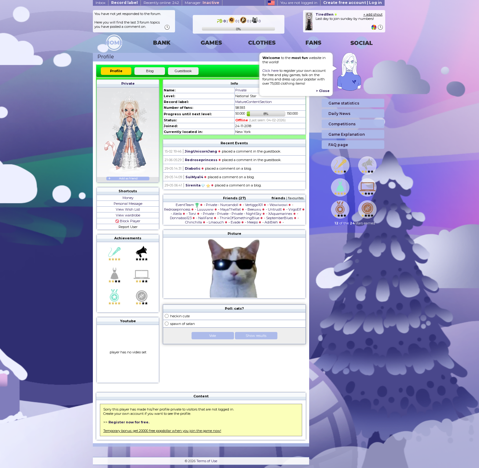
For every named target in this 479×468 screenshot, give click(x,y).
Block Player (127, 221)
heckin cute (180, 316)
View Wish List (128, 209)
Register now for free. (128, 422)
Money (127, 198)
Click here (270, 70)
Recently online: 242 (161, 2)
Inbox (100, 2)
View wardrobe (128, 215)
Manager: (202, 2)
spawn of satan (182, 324)
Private (128, 83)
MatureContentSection (253, 102)
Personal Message (128, 203)
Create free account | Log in (352, 2)
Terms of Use (206, 461)
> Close (323, 91)
